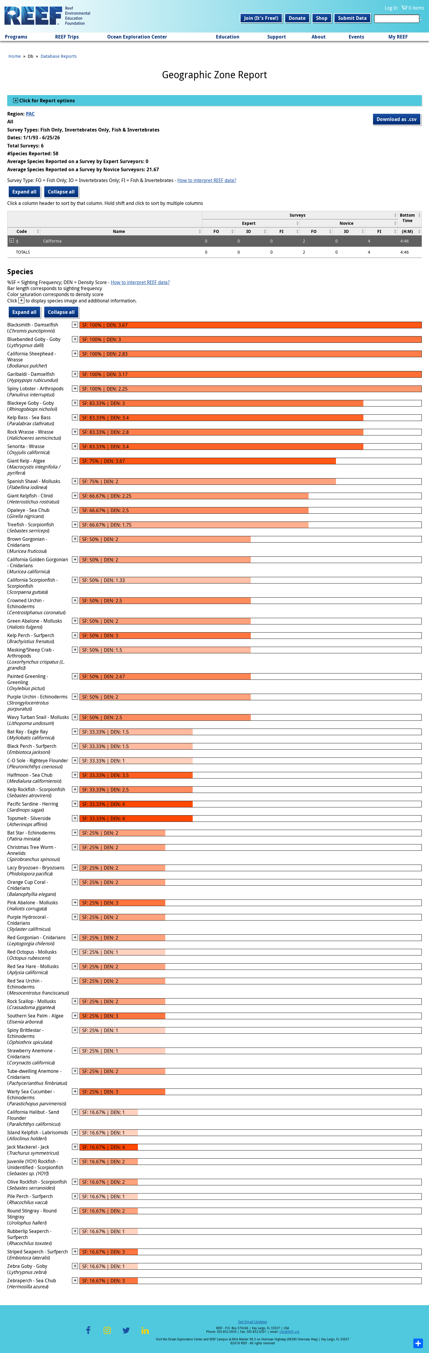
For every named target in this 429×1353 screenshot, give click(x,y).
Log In (391, 8)
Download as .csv (397, 119)
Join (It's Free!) (261, 18)
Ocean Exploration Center (137, 36)
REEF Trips (67, 36)
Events (356, 36)
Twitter (126, 1334)
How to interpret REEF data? (206, 180)
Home (14, 56)
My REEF (398, 36)
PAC (30, 113)
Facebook (88, 1334)
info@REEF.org (289, 1332)
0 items (416, 8)
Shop (322, 18)
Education (227, 36)
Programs (16, 36)
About (319, 36)
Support (276, 36)
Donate (297, 18)
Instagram (107, 1334)
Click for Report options (46, 100)
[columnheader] (299, 215)
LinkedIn (145, 1334)
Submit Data (352, 18)
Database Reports (59, 56)
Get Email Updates (252, 1321)
